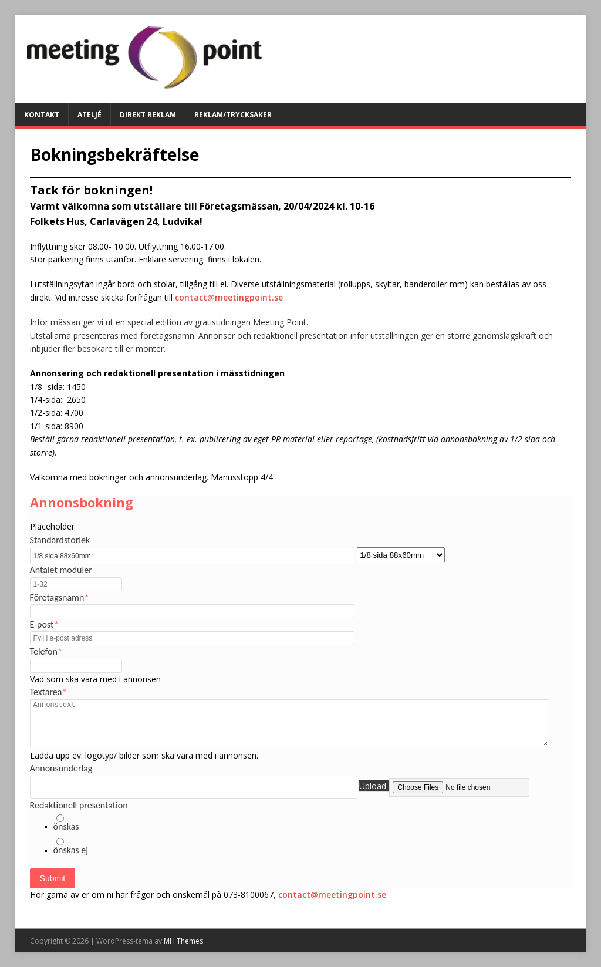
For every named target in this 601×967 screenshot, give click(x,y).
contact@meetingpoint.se (229, 297)
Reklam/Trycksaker (233, 115)
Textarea (48, 692)
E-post (44, 624)
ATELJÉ (89, 115)
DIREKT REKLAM (148, 115)
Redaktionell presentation (79, 805)
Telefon (46, 651)
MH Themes (183, 941)
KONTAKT (41, 115)
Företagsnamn (59, 597)
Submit (53, 878)
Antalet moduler (61, 569)
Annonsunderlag (61, 768)
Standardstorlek (60, 539)
